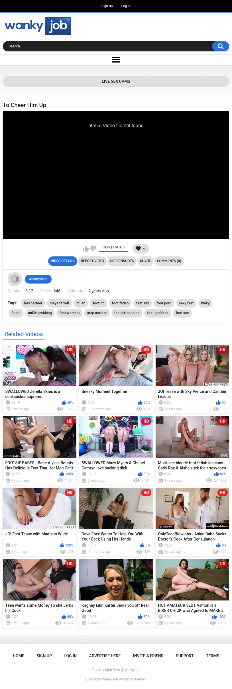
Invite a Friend (148, 656)
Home (18, 656)
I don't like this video (93, 249)
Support (185, 656)
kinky (205, 303)
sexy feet (186, 303)
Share (145, 261)
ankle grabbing (40, 313)
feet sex (142, 303)
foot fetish (120, 303)
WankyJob (110, 679)
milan (80, 303)
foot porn (164, 303)
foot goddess (157, 313)
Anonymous (38, 279)
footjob (99, 303)
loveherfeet (33, 303)
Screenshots (122, 261)
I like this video (86, 249)
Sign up (107, 6)
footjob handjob (127, 313)
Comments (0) (169, 261)
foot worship (69, 313)
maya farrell (59, 303)
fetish (16, 313)
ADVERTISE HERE (105, 656)
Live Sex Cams (116, 81)
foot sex (182, 313)
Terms (212, 656)
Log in (126, 6)
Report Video (92, 261)
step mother (97, 313)
